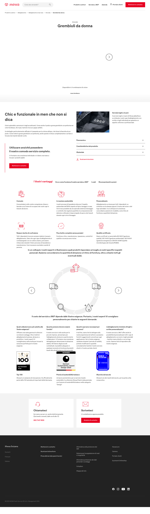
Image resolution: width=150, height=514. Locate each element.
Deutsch (10, 459)
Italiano (9, 468)
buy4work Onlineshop (118, 467)
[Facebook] (113, 497)
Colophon (79, 473)
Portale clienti (115, 463)
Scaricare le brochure (85, 158)
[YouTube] (123, 497)
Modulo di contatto (90, 423)
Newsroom (114, 454)
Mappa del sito (81, 478)
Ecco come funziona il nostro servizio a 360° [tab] (71, 182)
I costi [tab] (93, 182)
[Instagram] (118, 497)
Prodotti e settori (12, 12)
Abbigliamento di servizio (38, 12)
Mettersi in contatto (133, 5)
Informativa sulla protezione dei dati (86, 455)
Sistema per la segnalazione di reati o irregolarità (86, 461)
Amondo (50, 12)
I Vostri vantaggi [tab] (43, 181)
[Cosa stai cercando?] (40, 4)
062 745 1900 (40, 423)
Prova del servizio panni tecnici (52, 463)
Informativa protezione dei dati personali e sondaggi (86, 468)
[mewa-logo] (14, 4)
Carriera (113, 458)
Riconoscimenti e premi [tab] (107, 182)
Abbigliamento (24, 12)
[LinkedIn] (128, 497)
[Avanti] (109, 57)
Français (10, 464)
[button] (109, 139)
